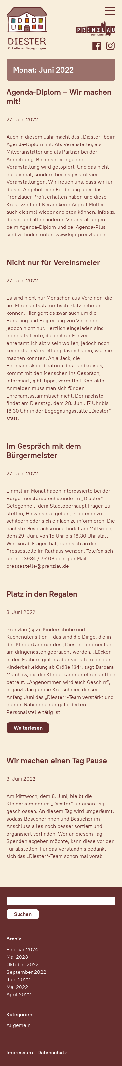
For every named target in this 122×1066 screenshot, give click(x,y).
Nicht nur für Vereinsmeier (53, 262)
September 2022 (26, 972)
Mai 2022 (17, 987)
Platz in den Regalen (42, 594)
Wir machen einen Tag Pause (57, 760)
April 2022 (19, 994)
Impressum (20, 1052)
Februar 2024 (22, 949)
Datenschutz (52, 1052)
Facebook (96, 46)
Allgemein (19, 1025)
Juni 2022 (18, 979)
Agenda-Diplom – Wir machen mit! (59, 96)
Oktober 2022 (23, 964)
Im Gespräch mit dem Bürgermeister (44, 450)
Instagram (110, 46)
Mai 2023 (17, 957)
